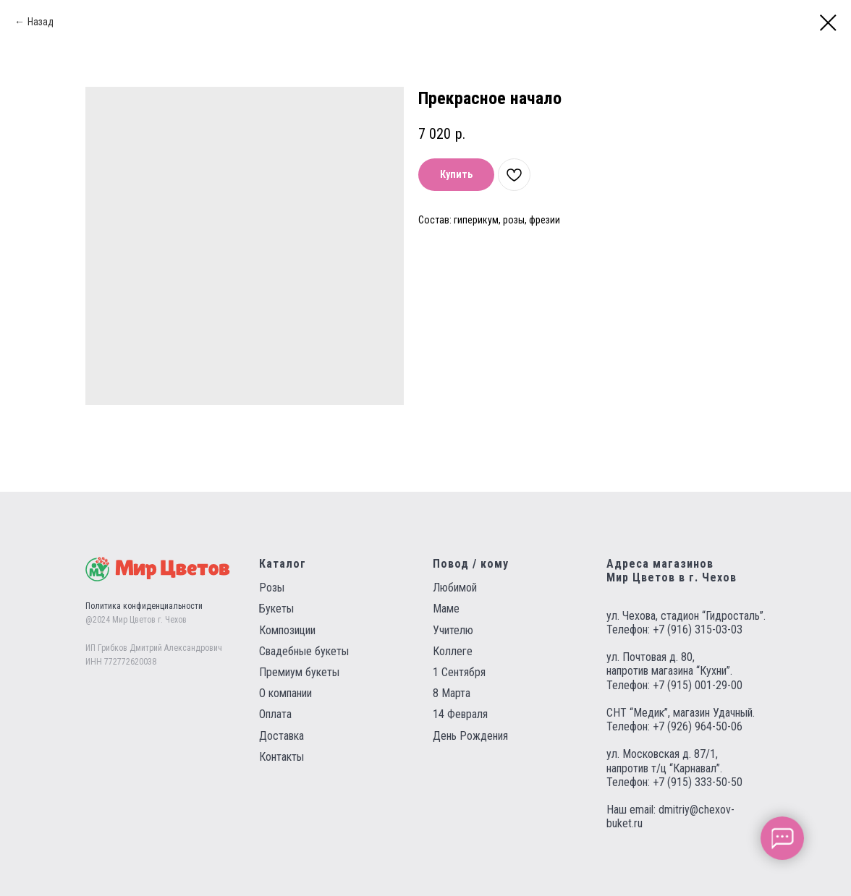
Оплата (275, 714)
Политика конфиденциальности (144, 606)
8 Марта (451, 693)
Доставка (281, 736)
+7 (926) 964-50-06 (697, 726)
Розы (271, 587)
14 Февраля (460, 714)
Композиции (287, 630)
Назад (40, 21)
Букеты (276, 608)
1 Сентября (459, 672)
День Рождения (470, 736)
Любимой (455, 587)
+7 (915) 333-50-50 (697, 782)
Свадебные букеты (304, 651)
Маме (446, 608)
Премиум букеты (299, 672)
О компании (285, 693)
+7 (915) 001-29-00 (697, 685)
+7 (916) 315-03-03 (697, 629)
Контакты (281, 757)
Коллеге (453, 651)
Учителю (453, 630)
